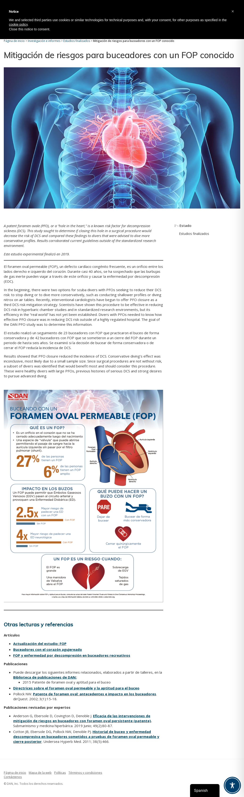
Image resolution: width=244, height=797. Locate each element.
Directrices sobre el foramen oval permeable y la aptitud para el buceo (76, 688)
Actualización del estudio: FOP (39, 643)
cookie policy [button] (18, 24)
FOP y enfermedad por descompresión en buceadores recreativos (71, 655)
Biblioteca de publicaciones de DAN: (45, 677)
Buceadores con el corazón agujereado (47, 649)
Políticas (60, 772)
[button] (232, 11)
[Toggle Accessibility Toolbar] (232, 785)
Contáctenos (13, 777)
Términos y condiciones (85, 772)
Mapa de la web (40, 772)
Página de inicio (15, 772)
